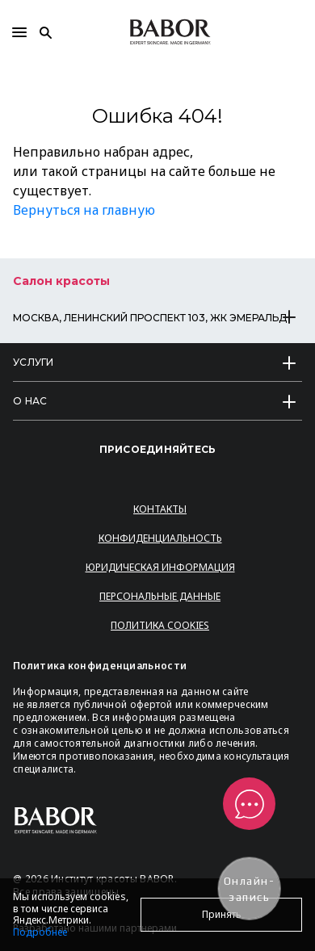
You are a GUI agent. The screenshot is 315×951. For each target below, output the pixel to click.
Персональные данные (159, 596)
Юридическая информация (160, 567)
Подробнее (40, 932)
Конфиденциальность (160, 538)
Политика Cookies (160, 625)
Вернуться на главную (84, 210)
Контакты (160, 509)
